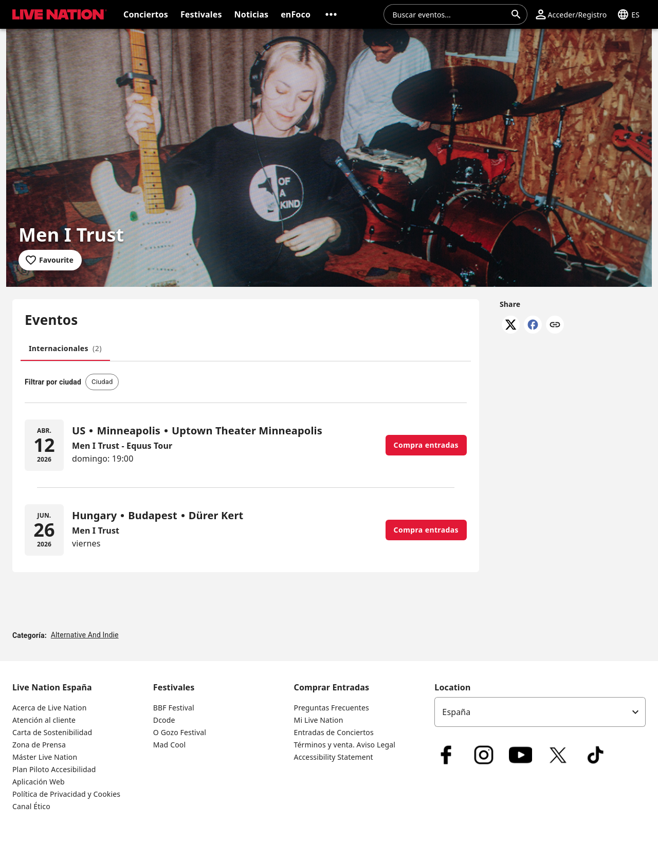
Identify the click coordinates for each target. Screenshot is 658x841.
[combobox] (449, 14)
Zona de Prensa (39, 744)
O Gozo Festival (179, 732)
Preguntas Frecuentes (331, 707)
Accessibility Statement (333, 757)
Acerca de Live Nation (49, 707)
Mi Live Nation (318, 720)
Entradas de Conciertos (334, 732)
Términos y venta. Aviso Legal (345, 744)
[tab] (65, 348)
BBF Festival (173, 707)
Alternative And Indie (85, 635)
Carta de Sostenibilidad (52, 732)
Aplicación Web (38, 782)
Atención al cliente (44, 720)
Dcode (164, 720)
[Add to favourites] (50, 260)
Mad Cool (169, 744)
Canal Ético (31, 806)
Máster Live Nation (44, 757)
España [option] (456, 712)
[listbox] (540, 712)
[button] (331, 14)
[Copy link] (555, 325)
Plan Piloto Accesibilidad (54, 769)
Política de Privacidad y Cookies (66, 794)
